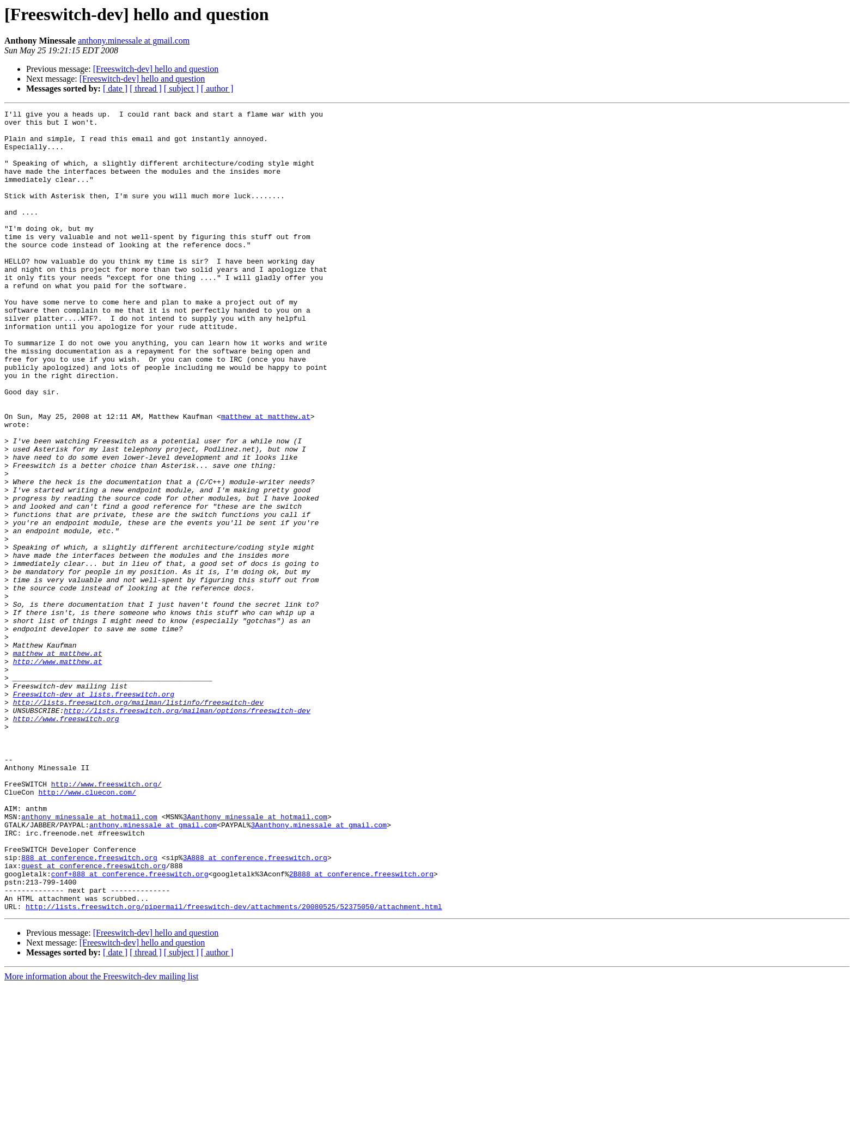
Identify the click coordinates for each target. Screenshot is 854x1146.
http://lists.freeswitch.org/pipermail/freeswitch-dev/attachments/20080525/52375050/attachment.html (234, 1066)
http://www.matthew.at (57, 772)
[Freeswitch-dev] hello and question (156, 69)
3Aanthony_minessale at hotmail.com (255, 959)
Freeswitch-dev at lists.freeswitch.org (93, 811)
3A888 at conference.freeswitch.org (255, 1008)
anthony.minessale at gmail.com (134, 40)
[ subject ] (181, 88)
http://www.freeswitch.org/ (106, 919)
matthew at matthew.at (265, 478)
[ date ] (115, 88)
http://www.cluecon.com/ (87, 929)
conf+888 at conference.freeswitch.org (130, 1027)
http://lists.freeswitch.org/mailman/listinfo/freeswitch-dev (138, 821)
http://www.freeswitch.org (66, 841)
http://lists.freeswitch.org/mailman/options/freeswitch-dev (187, 831)
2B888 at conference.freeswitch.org (361, 1027)
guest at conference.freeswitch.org (93, 1017)
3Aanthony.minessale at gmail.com (319, 968)
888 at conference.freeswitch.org (89, 1008)
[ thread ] (146, 88)
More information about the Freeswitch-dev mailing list (101, 1136)
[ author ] (217, 88)
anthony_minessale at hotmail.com (89, 959)
